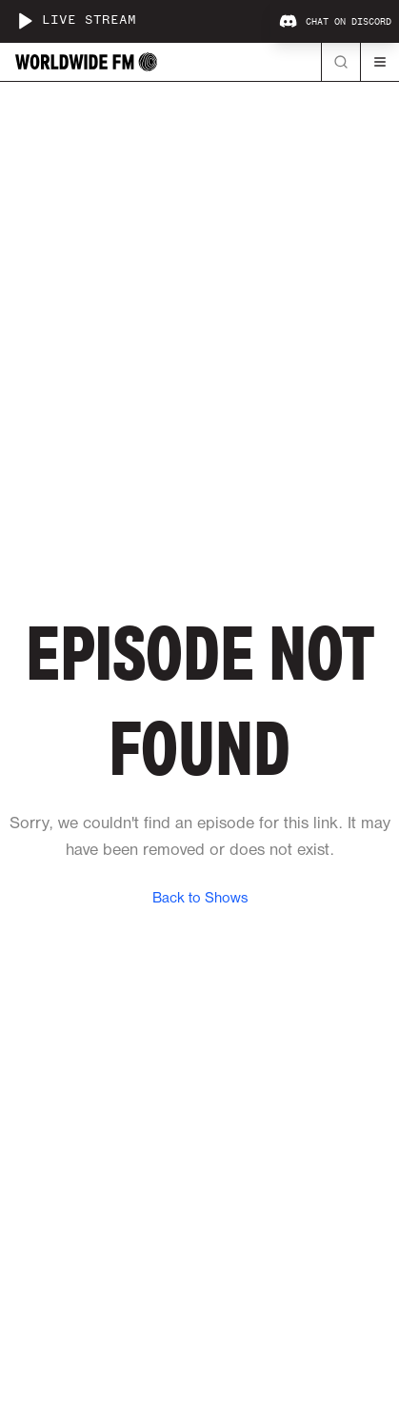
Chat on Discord (335, 21)
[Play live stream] (24, 20)
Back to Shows (200, 898)
